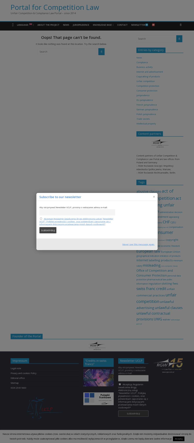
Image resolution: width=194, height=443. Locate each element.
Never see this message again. (138, 244)
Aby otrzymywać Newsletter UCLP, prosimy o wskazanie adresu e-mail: (73, 207)
